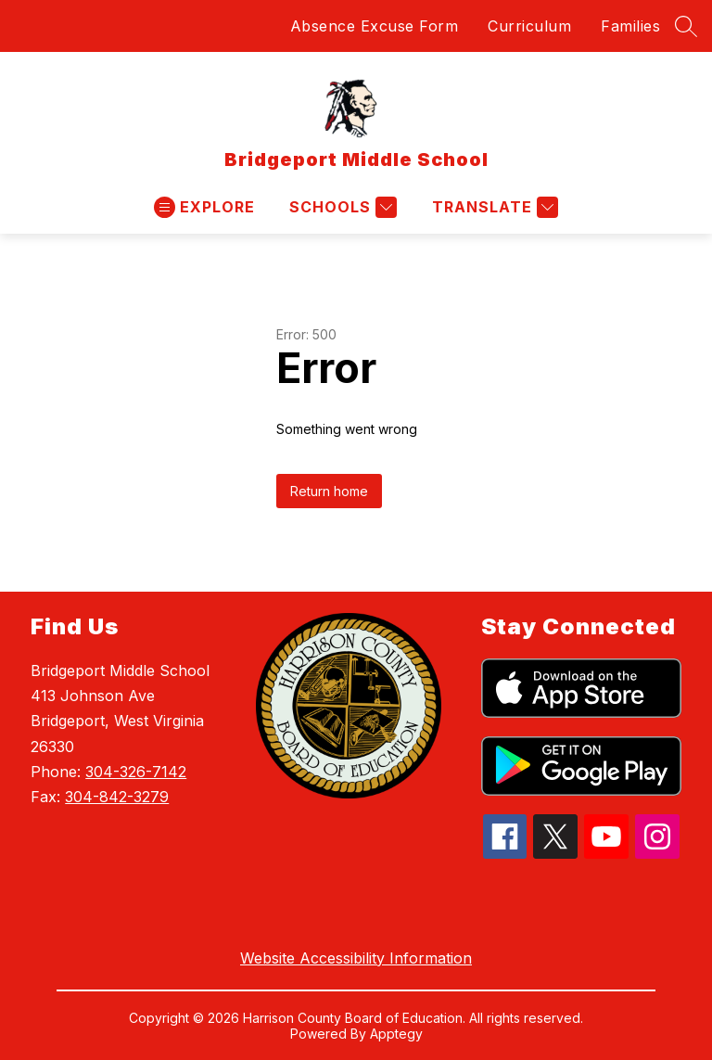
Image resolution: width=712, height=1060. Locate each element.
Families (630, 26)
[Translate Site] (492, 207)
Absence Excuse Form (374, 26)
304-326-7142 (135, 771)
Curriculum (529, 26)
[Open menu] (204, 207)
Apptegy (396, 1033)
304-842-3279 (117, 796)
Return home (329, 491)
